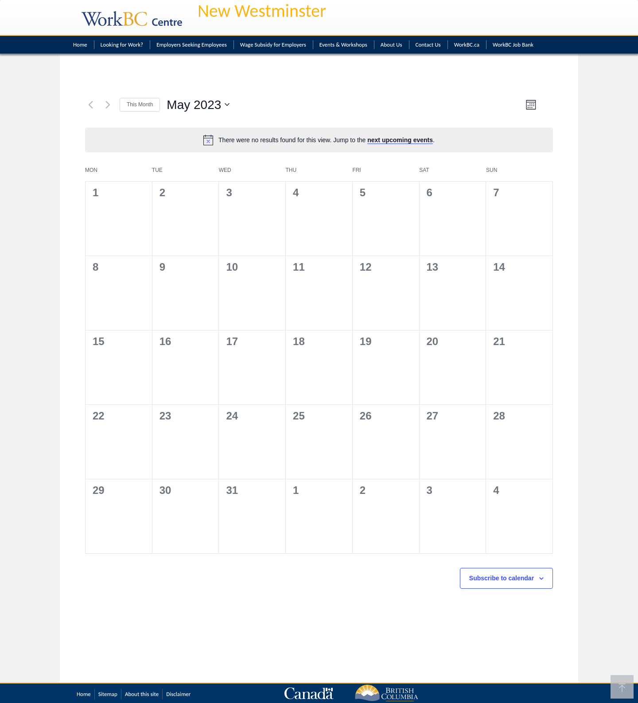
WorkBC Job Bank (513, 44)
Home (80, 44)
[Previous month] (90, 104)
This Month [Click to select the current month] (140, 104)
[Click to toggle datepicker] (198, 105)
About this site (142, 694)
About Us (391, 44)
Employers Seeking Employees (191, 44)
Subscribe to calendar (501, 578)
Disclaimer (178, 694)
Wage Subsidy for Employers (273, 44)
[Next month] (107, 104)
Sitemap (107, 694)
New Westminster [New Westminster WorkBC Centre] (262, 11)
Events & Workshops (343, 44)
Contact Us (428, 44)
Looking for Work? (122, 44)
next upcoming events (400, 140)
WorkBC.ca (466, 44)
